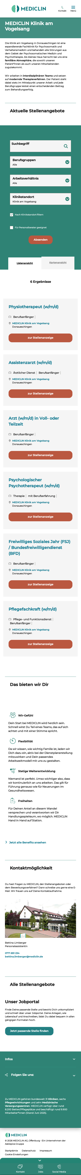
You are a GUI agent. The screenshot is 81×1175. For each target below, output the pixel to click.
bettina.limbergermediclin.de (24, 990)
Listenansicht (25, 297)
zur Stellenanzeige (40, 371)
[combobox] (40, 196)
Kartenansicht (57, 296)
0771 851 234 (12, 987)
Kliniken (53, 1133)
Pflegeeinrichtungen (17, 1136)
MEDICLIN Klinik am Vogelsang (30, 357)
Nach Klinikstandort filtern (29, 248)
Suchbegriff (20, 178)
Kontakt (62, 9)
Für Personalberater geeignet (31, 261)
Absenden (41, 273)
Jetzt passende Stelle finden (29, 1065)
